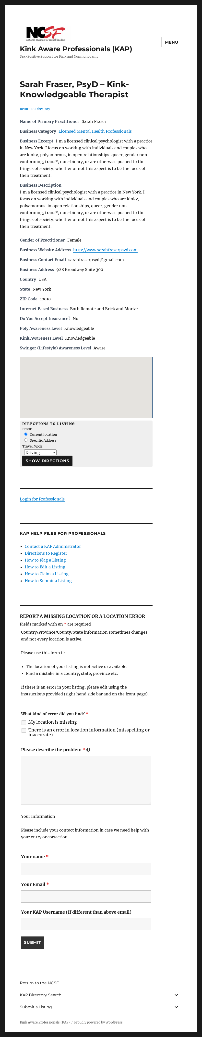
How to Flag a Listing (45, 560)
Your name (35, 856)
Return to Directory (35, 109)
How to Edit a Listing (45, 566)
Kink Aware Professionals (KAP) (76, 49)
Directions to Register (46, 553)
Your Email (35, 884)
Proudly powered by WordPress (98, 1022)
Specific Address (40, 440)
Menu (171, 42)
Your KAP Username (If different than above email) (76, 912)
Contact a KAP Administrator (53, 546)
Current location (40, 435)
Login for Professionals (42, 499)
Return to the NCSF (39, 982)
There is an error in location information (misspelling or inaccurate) (89, 732)
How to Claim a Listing (47, 573)
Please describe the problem (55, 750)
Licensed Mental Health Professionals (95, 131)
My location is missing (52, 722)
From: (27, 429)
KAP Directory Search (40, 994)
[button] (86, 382)
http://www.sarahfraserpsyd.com (105, 249)
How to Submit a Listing (48, 580)
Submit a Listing (36, 1006)
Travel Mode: (33, 446)
